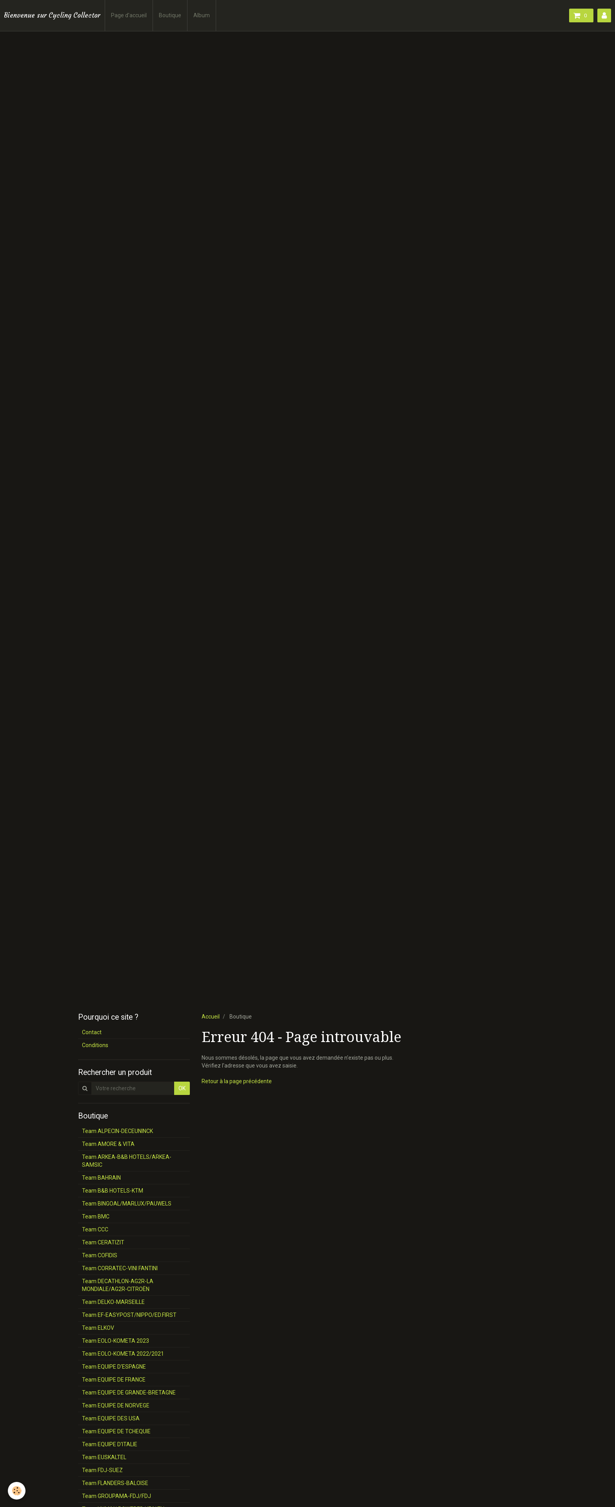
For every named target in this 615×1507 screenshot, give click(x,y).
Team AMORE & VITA (108, 1144)
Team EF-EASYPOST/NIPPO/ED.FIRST (129, 1315)
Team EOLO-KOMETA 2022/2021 (123, 1354)
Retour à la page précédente (237, 1081)
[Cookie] (16, 1491)
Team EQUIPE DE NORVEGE (115, 1405)
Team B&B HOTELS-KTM (112, 1190)
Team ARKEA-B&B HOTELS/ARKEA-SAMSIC (126, 1161)
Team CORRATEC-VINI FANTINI (120, 1268)
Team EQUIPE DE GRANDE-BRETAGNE (129, 1392)
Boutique (170, 15)
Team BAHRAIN (101, 1178)
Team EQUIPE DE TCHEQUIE (116, 1431)
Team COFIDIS (99, 1255)
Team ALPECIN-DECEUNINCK (117, 1131)
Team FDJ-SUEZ (102, 1470)
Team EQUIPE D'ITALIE (109, 1444)
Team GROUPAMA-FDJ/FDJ (116, 1496)
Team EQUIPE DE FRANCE (114, 1379)
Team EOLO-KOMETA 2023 (115, 1341)
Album (201, 15)
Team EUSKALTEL (104, 1457)
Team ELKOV (98, 1328)
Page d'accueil (129, 15)
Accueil (211, 1016)
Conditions (95, 1045)
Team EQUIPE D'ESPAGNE (114, 1367)
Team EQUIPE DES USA (111, 1418)
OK (182, 1088)
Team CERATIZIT (103, 1242)
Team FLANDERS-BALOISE (115, 1483)
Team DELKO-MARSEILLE (113, 1302)
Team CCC (95, 1229)
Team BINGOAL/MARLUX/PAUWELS (126, 1203)
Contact (92, 1032)
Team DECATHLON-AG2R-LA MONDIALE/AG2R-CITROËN (117, 1285)
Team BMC (95, 1216)
